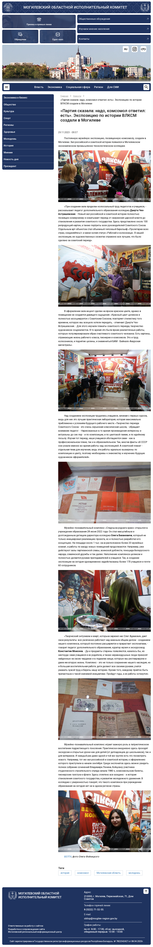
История (8, 145)
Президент (10, 166)
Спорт (7, 118)
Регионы (9, 125)
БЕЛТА (67, 856)
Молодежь (10, 138)
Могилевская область (109, 873)
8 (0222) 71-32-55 (93, 909)
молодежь (134, 873)
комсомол (83, 873)
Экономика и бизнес (15, 97)
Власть (38, 87)
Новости (77, 96)
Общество (10, 104)
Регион (98, 87)
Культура (9, 111)
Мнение (8, 152)
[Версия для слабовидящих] (143, 49)
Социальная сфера (78, 87)
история (65, 873)
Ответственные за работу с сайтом (25, 926)
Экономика (55, 87)
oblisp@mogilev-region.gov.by (100, 918)
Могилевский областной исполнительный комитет (75, 7)
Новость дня (11, 159)
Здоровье (9, 132)
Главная (64, 96)
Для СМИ (113, 87)
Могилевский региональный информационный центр (35, 932)
